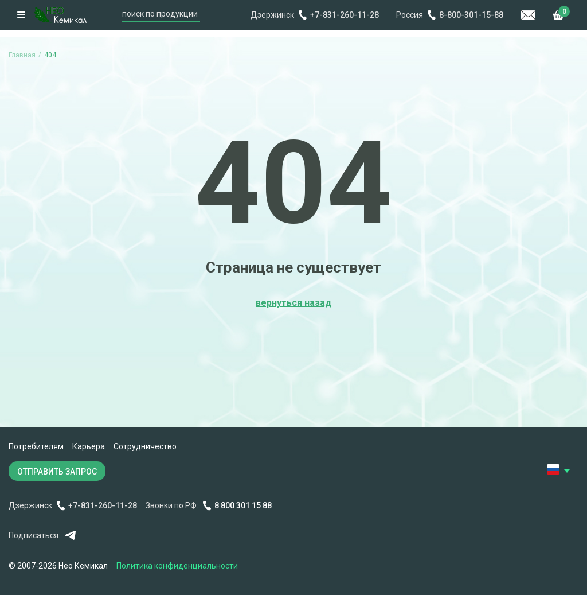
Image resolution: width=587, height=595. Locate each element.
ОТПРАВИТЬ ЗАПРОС (57, 471)
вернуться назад (293, 302)
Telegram (70, 536)
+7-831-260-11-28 (344, 15)
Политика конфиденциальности (177, 565)
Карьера (88, 446)
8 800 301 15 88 (243, 505)
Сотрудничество (145, 446)
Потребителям (36, 446)
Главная (22, 55)
